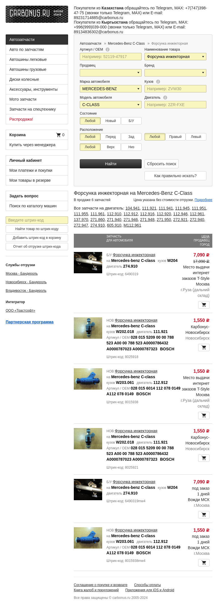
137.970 (81, 219)
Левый (196, 137)
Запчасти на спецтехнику (32, 109)
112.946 (180, 214)
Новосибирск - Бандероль (26, 282)
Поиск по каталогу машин (32, 206)
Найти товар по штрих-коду (36, 229)
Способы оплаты (147, 585)
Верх (110, 147)
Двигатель (155, 98)
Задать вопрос (24, 196)
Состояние (88, 113)
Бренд (149, 65)
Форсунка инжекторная (134, 255)
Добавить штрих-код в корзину (37, 238)
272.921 (180, 219)
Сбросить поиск (161, 164)
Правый (175, 137)
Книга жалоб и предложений (96, 590)
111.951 (199, 208)
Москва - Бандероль (22, 274)
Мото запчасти (22, 99)
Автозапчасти (21, 39)
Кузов (152, 82)
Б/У (131, 121)
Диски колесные (24, 79)
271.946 (130, 219)
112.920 (164, 214)
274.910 (97, 225)
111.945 (182, 208)
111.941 (166, 208)
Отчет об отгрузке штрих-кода (37, 247)
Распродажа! (21, 119)
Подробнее (203, 200)
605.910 (114, 225)
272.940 (197, 219)
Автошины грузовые (27, 69)
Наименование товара (162, 49)
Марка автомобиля (95, 82)
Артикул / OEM (95, 49)
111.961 (97, 214)
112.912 (130, 214)
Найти (110, 164)
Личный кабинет (25, 160)
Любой (90, 121)
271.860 (97, 219)
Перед (111, 137)
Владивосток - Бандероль (26, 291)
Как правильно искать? (175, 175)
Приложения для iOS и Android (149, 590)
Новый (110, 121)
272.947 (81, 225)
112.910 (114, 214)
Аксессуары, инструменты (33, 89)
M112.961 (132, 225)
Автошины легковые (28, 59)
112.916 (147, 214)
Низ (131, 147)
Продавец (87, 65)
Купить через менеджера (32, 144)
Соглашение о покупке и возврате (100, 585)
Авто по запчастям (26, 49)
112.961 (197, 214)
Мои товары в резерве (30, 180)
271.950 (164, 219)
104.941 (132, 208)
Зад (131, 137)
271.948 (147, 219)
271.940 (114, 219)
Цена (205, 236)
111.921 (149, 208)
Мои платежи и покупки (30, 170)
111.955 (81, 214)
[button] (203, 56)
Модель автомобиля (96, 98)
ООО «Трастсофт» (20, 311)
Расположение (91, 130)
